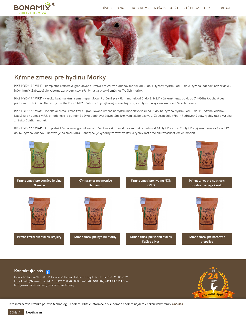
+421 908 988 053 (67, 281)
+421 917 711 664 (116, 281)
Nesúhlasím (34, 312)
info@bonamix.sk (34, 281)
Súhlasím (16, 312)
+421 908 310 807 (91, 281)
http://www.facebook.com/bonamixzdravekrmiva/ (44, 285)
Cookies (177, 304)
